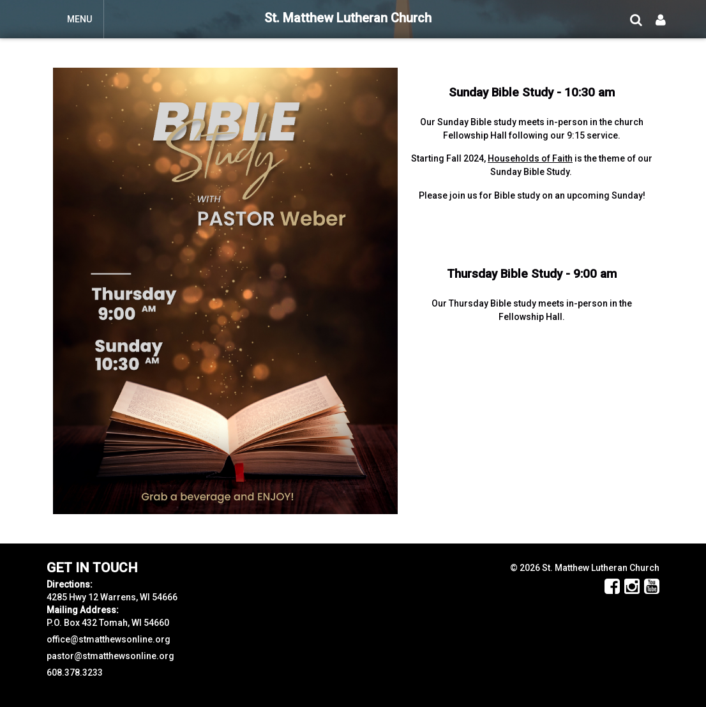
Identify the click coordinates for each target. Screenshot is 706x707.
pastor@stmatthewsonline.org (110, 656)
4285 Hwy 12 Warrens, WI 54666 (112, 597)
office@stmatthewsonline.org (108, 639)
